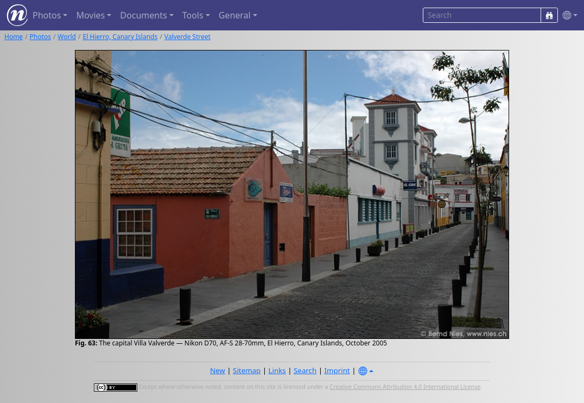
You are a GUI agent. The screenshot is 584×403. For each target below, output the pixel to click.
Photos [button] (47, 15)
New (217, 370)
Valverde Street (187, 36)
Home (13, 36)
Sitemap (247, 370)
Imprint (337, 370)
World (67, 36)
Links (277, 370)
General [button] (235, 15)
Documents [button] (143, 15)
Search (305, 370)
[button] (567, 15)
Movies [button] (90, 15)
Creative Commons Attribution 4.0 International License (404, 387)
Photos (40, 36)
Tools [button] (193, 15)
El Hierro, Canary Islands (119, 36)
